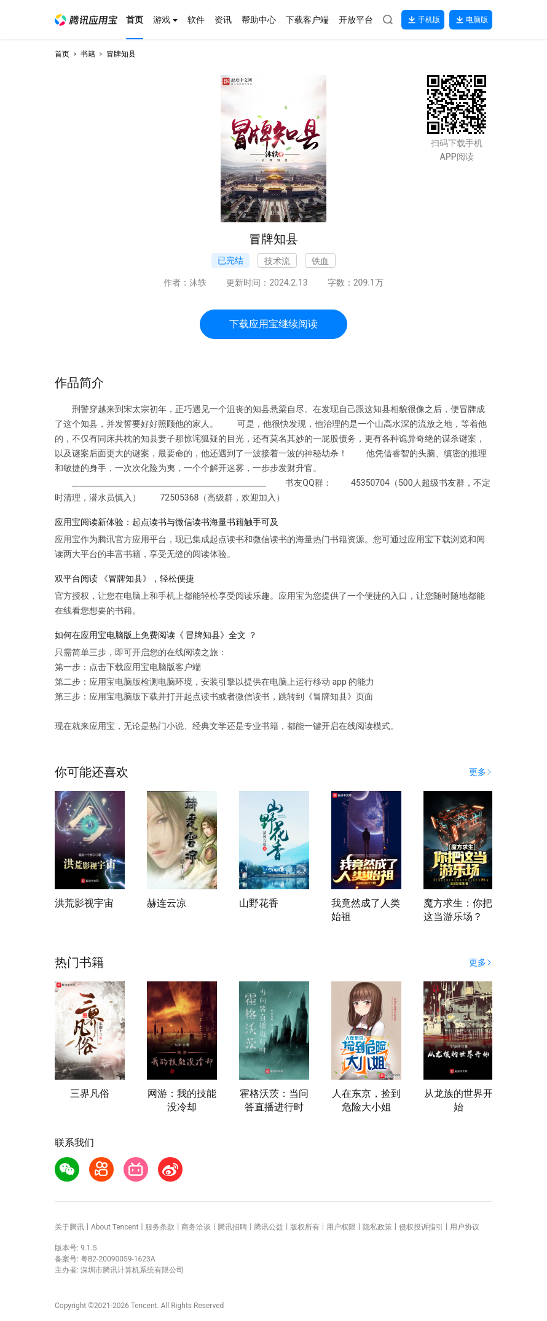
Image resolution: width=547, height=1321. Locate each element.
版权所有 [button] (305, 1227)
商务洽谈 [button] (196, 1227)
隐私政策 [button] (377, 1227)
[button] (86, 20)
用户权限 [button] (341, 1227)
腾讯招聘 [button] (232, 1227)
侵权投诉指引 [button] (421, 1227)
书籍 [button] (88, 54)
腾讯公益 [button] (268, 1227)
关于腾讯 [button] (69, 1227)
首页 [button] (62, 54)
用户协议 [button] (464, 1227)
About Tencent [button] (114, 1227)
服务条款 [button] (160, 1227)
